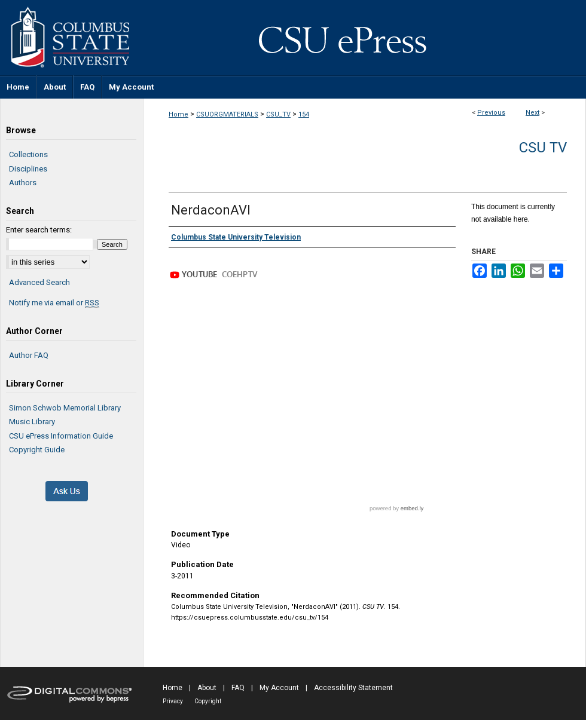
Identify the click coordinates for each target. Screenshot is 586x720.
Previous (491, 113)
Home (178, 114)
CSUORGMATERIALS (227, 114)
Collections (28, 154)
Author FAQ (28, 355)
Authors (22, 182)
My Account (279, 688)
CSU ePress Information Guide (61, 435)
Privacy (173, 701)
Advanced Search (39, 282)
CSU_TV (278, 114)
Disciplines (28, 168)
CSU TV (543, 147)
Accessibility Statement (353, 688)
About (206, 688)
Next (532, 113)
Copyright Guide (37, 449)
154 (303, 114)
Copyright (207, 701)
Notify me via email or (54, 303)
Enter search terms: (39, 229)
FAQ (238, 688)
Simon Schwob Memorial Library (65, 407)
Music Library (32, 421)
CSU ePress (365, 37)
